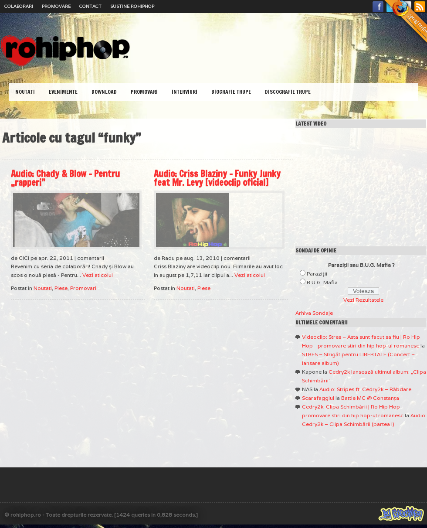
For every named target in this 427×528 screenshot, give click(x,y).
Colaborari (18, 6)
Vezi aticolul (97, 275)
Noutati (25, 91)
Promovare (56, 6)
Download (104, 91)
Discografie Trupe (288, 91)
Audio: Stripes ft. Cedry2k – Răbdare (365, 389)
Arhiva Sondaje (314, 313)
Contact (90, 6)
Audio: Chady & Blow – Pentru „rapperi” (65, 178)
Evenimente (63, 91)
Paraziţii (317, 273)
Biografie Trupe (231, 91)
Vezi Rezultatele (363, 299)
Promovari (144, 91)
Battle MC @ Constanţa (370, 398)
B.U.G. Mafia (322, 282)
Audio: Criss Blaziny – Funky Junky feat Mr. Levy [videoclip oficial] (217, 178)
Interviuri (184, 91)
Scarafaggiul (318, 398)
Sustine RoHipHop (132, 6)
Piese (61, 288)
